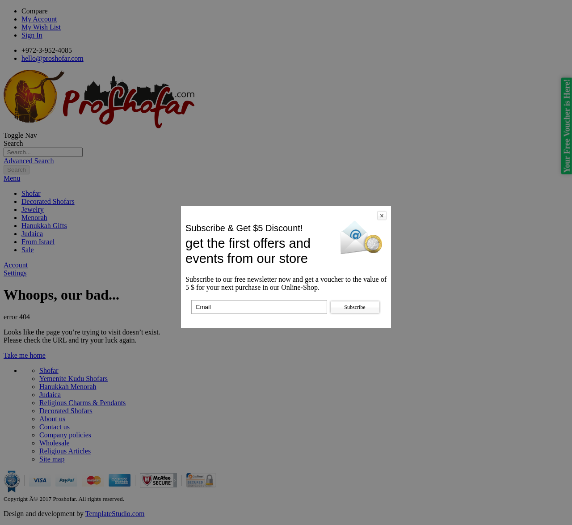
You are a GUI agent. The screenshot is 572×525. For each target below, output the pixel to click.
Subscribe (354, 307)
